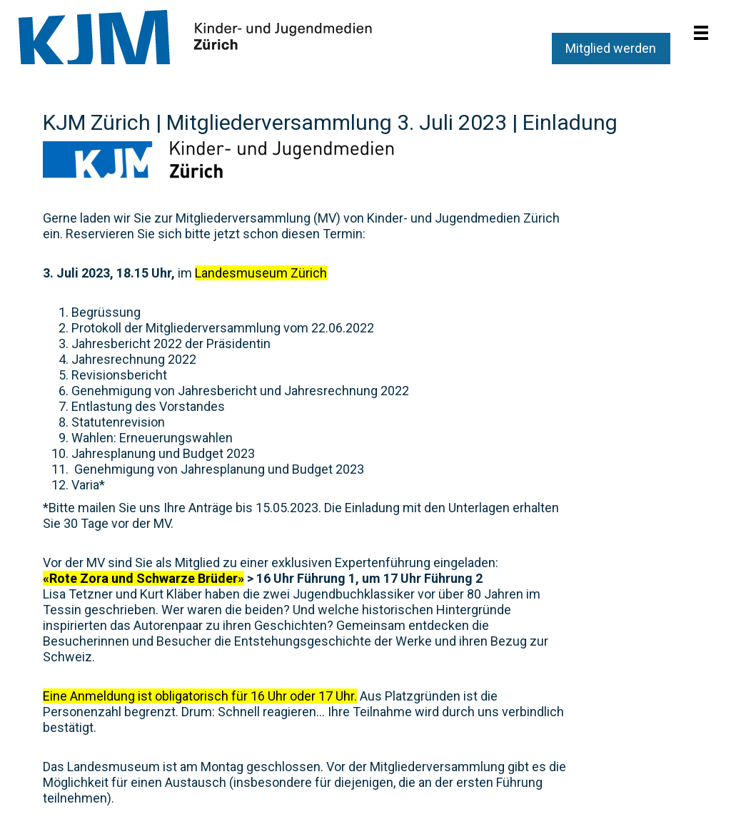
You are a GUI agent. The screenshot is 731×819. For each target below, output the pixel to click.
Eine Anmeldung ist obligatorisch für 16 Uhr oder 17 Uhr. (200, 695)
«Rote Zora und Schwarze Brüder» (143, 578)
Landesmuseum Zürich (261, 272)
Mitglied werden (610, 48)
